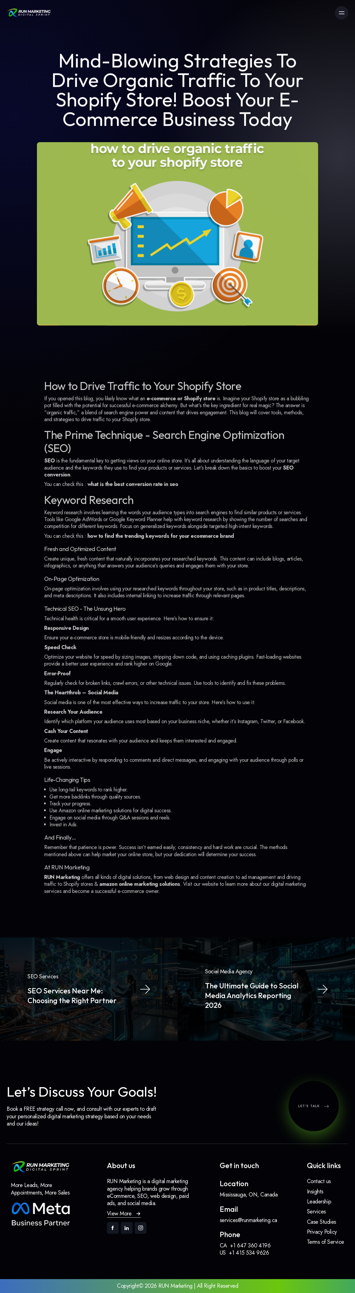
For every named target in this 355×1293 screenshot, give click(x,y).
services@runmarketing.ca (248, 1220)
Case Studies (321, 1222)
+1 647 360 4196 (250, 1246)
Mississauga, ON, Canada (249, 1195)
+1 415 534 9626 (249, 1253)
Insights (315, 1192)
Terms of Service (325, 1242)
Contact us (319, 1181)
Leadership (319, 1202)
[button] (124, 1214)
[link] (29, 13)
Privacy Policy (322, 1232)
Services (316, 1212)
